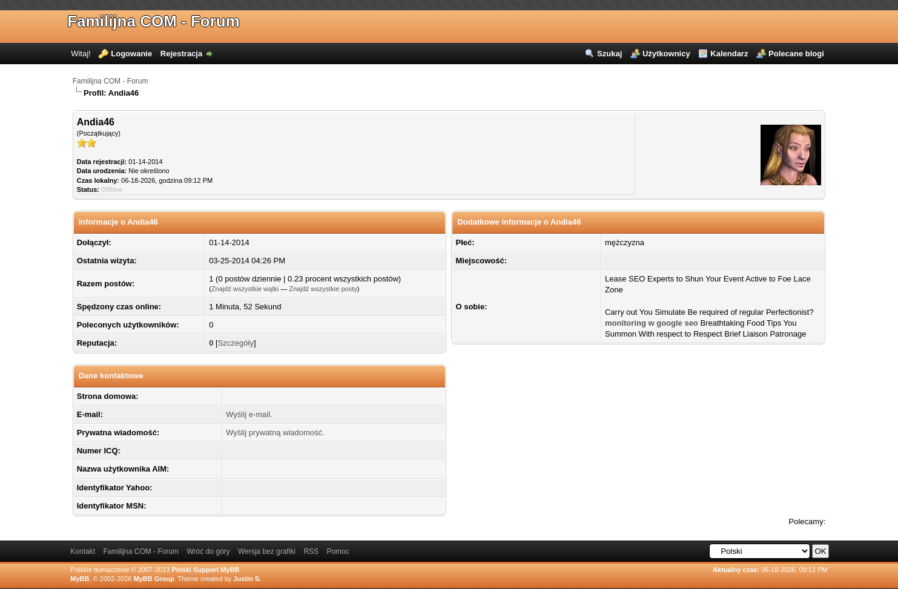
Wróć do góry (208, 551)
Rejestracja (181, 53)
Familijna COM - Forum (153, 21)
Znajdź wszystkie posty (323, 288)
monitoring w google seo (651, 322)
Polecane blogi (796, 53)
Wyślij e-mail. (249, 414)
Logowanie (131, 53)
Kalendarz (729, 53)
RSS (311, 551)
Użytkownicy (666, 53)
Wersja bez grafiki (266, 551)
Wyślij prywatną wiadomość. (275, 432)
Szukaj (609, 53)
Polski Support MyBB (205, 569)
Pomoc (337, 551)
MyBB (79, 578)
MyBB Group (153, 578)
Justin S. (247, 578)
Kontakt (82, 551)
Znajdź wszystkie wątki (245, 288)
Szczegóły (236, 342)
